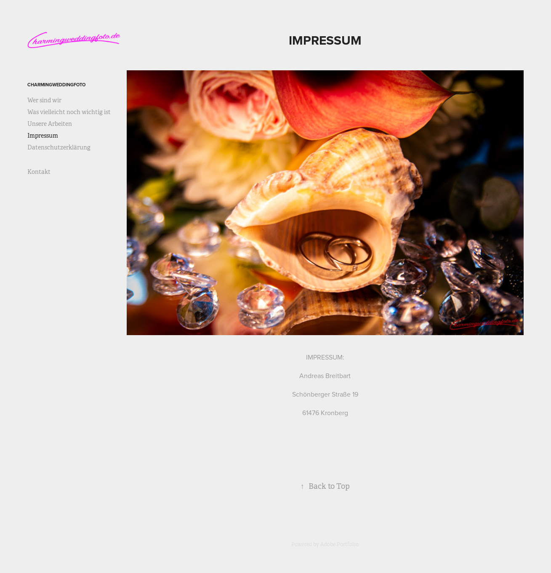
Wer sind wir (44, 100)
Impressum (42, 135)
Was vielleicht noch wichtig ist (69, 112)
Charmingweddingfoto (56, 84)
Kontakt (39, 172)
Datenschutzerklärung (59, 147)
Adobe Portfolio (339, 544)
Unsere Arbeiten (49, 124)
